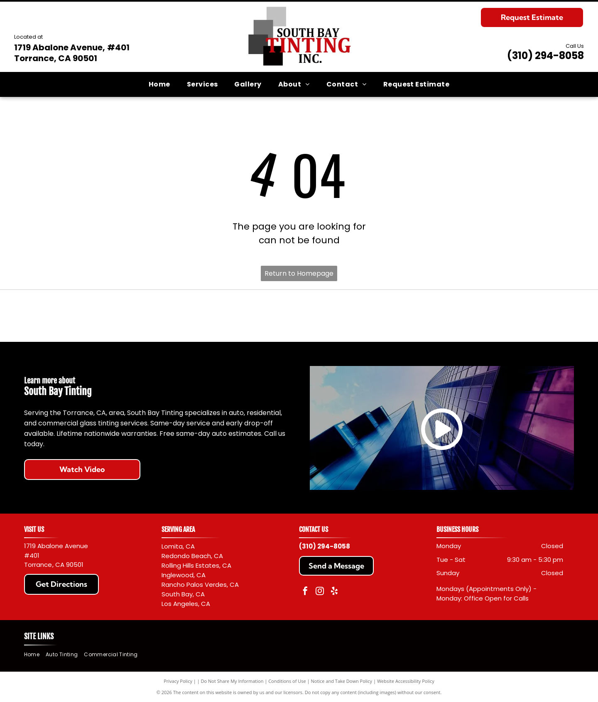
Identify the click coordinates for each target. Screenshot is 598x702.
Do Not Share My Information (232, 681)
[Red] (161, 316)
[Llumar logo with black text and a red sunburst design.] (436, 316)
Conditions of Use (287, 681)
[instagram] (320, 592)
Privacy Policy (178, 681)
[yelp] (334, 592)
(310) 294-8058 (545, 55)
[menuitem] (159, 84)
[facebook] (305, 592)
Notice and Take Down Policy (342, 681)
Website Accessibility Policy (405, 681)
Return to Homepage (299, 273)
